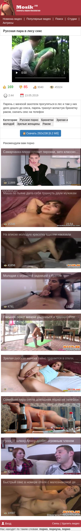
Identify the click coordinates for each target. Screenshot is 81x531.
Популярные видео (38, 18)
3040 (38, 87)
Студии (72, 18)
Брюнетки (47, 119)
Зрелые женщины (28, 123)
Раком (46, 123)
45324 (56, 87)
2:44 (8, 96)
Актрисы (8, 22)
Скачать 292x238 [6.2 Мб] (40, 133)
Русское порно (29, 119)
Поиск (59, 18)
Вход (6, 523)
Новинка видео (12, 18)
